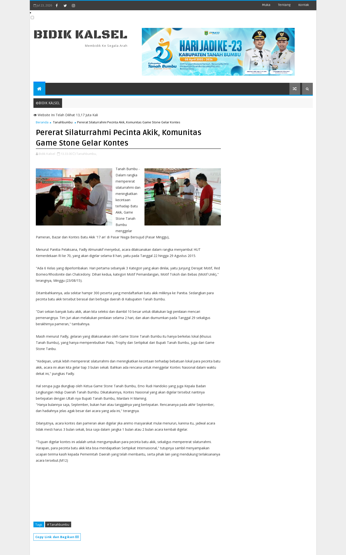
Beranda (42, 122)
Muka (266, 5)
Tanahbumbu (63, 122)
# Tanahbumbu (58, 524)
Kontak (303, 5)
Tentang (284, 5)
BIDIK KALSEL (80, 34)
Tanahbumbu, (86, 154)
